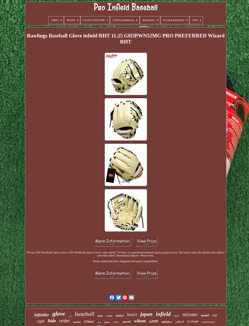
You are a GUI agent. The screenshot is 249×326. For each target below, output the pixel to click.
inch (70, 316)
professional (208, 322)
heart (132, 314)
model (205, 315)
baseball (84, 314)
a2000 (153, 321)
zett (214, 315)
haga (100, 315)
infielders (166, 321)
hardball (76, 322)
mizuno (190, 314)
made (176, 316)
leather (116, 322)
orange (193, 321)
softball (179, 321)
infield (163, 314)
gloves (107, 322)
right (40, 321)
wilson (140, 320)
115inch (89, 321)
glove (58, 314)
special (126, 321)
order (64, 320)
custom (109, 316)
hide (52, 320)
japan (146, 314)
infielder (41, 315)
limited (120, 315)
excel (99, 322)
